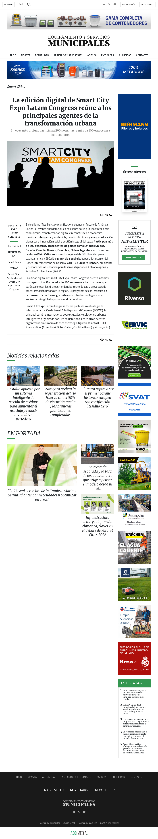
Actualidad (49, 777)
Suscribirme (133, 257)
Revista (32, 777)
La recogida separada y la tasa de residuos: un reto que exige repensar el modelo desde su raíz (135, 734)
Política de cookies (87, 823)
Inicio (18, 777)
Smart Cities (14, 262)
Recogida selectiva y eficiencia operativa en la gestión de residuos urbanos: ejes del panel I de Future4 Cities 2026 (135, 748)
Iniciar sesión (128, 4)
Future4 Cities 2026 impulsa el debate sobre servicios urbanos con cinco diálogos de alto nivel (134, 709)
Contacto (137, 777)
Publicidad (118, 777)
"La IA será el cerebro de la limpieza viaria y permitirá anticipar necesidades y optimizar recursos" (136, 722)
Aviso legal (69, 823)
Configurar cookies (109, 823)
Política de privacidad (49, 823)
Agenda (101, 777)
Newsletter (105, 789)
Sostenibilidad (14, 278)
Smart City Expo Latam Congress (14, 285)
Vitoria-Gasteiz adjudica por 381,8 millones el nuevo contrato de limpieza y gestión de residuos (134, 694)
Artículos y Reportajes (76, 777)
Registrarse (147, 4)
